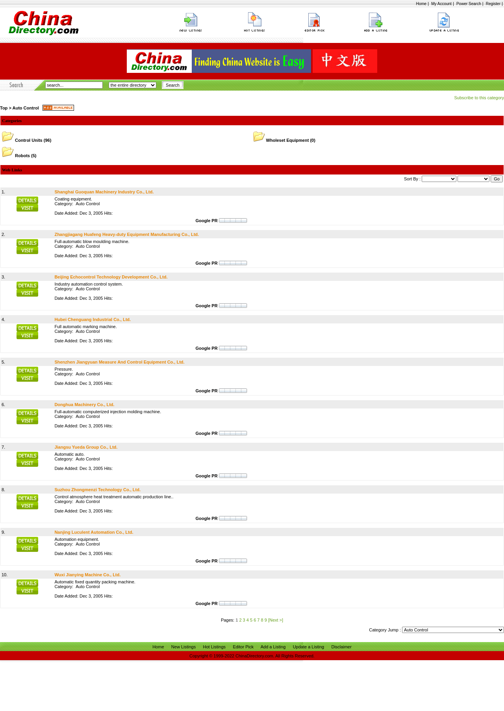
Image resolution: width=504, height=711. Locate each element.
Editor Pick (243, 646)
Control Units (29, 140)
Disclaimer (341, 646)
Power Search (468, 4)
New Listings (183, 646)
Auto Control (25, 108)
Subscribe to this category (479, 97)
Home (421, 4)
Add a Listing (273, 646)
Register (493, 4)
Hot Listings (214, 646)
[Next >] (275, 620)
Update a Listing (308, 646)
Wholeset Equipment (287, 140)
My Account (441, 4)
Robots (22, 155)
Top (3, 108)
